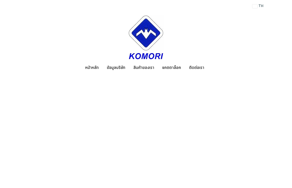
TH (257, 6)
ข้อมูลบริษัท (116, 67)
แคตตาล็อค (171, 67)
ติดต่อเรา (196, 67)
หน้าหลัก (92, 67)
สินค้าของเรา (143, 67)
